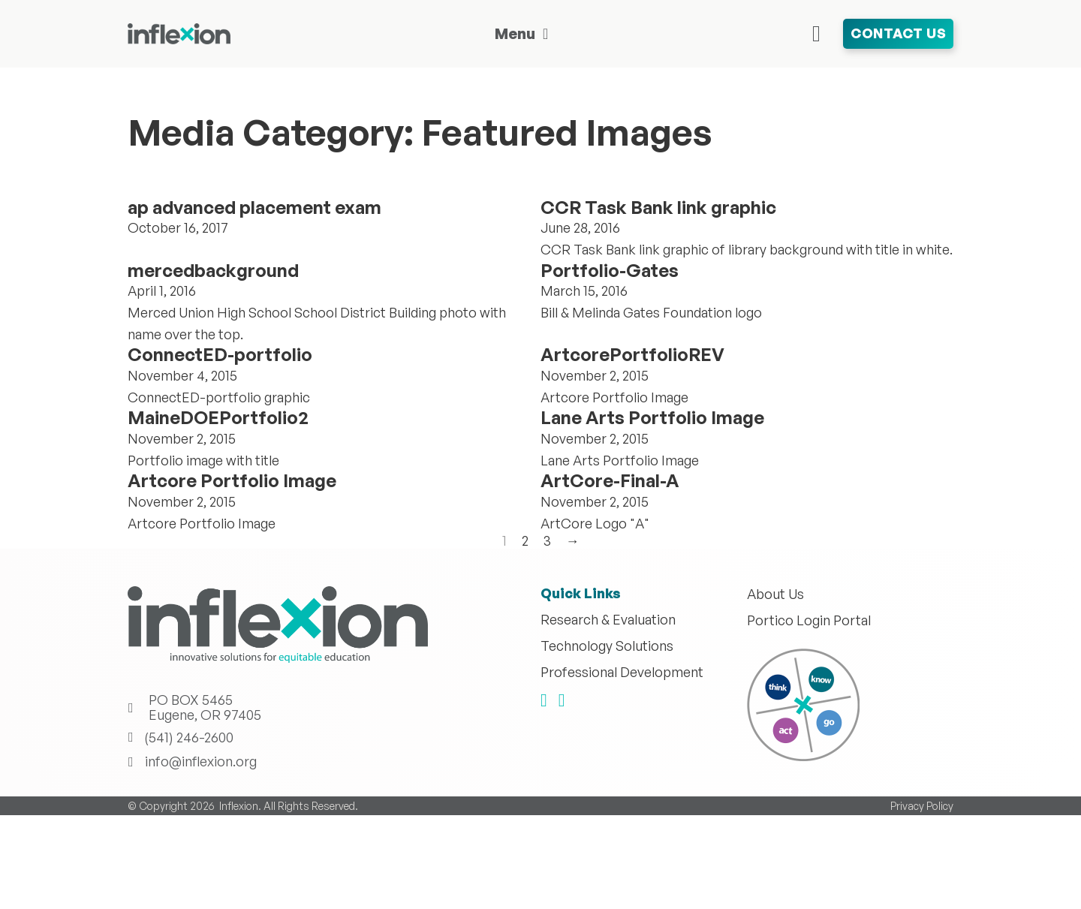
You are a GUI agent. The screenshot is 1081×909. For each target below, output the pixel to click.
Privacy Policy (921, 805)
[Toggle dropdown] (545, 33)
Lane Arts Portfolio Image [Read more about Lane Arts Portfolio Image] (652, 417)
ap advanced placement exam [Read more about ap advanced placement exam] (254, 207)
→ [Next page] (573, 541)
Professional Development (621, 672)
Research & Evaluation (608, 620)
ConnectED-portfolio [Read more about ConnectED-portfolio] (220, 354)
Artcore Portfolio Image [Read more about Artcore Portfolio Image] (232, 480)
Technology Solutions (606, 646)
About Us (775, 594)
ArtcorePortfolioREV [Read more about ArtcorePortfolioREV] (632, 354)
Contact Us (898, 33)
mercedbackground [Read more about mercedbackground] (213, 270)
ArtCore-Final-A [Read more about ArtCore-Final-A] (609, 480)
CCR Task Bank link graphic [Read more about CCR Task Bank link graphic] (658, 207)
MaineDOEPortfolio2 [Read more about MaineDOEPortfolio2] (218, 417)
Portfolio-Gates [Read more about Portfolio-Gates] (609, 270)
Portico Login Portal (809, 620)
